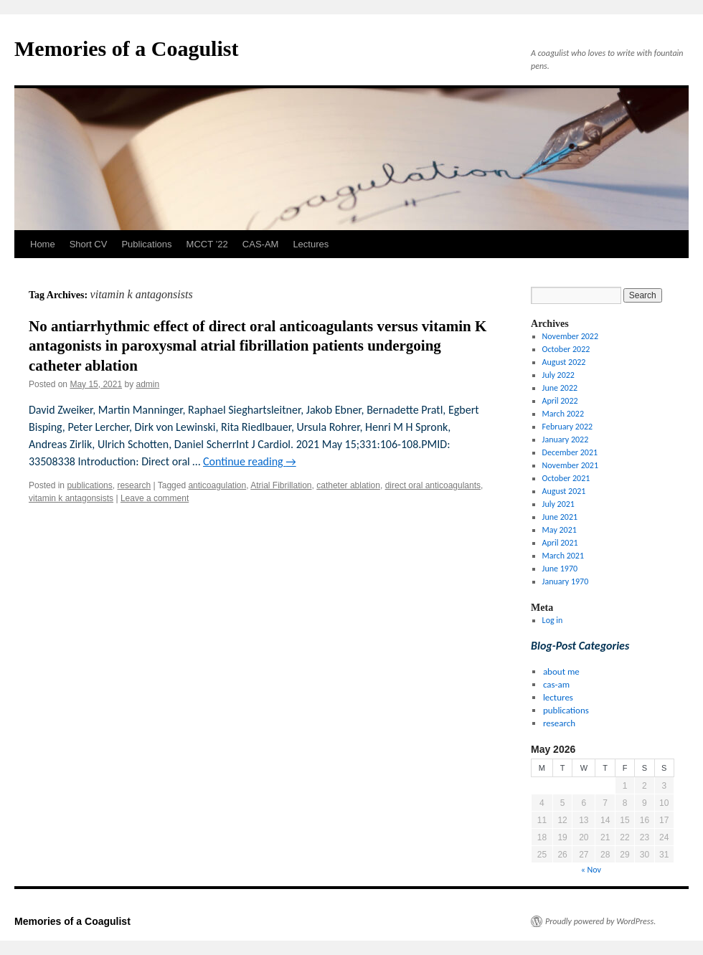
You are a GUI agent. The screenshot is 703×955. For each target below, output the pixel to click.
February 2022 (567, 427)
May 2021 (559, 530)
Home (42, 244)
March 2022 (563, 414)
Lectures (311, 244)
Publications (146, 244)
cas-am (556, 684)
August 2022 (564, 362)
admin (147, 384)
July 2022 (558, 375)
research (134, 485)
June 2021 (559, 517)
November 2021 (570, 465)
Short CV (89, 244)
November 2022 (570, 336)
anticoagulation (217, 485)
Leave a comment (155, 498)
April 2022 (560, 401)
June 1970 (559, 569)
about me (561, 671)
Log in (552, 620)
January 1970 (565, 581)
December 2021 (570, 452)
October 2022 (566, 349)
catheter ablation (348, 485)
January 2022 (565, 439)
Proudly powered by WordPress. (600, 921)
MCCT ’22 (207, 244)
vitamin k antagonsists (71, 498)
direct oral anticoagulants (433, 485)
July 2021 (558, 504)
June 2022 (559, 388)
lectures (558, 697)
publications (89, 485)
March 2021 (563, 556)
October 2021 (566, 478)
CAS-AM (260, 244)
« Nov (591, 870)
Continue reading (249, 461)
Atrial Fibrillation (280, 485)
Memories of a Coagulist (126, 48)
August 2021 (564, 491)
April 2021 (560, 543)
